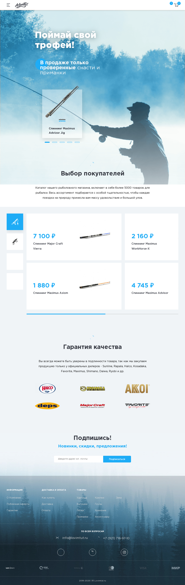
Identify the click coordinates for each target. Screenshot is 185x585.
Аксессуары (102, 517)
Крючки (99, 498)
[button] (47, 142)
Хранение (100, 511)
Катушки (82, 504)
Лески (80, 511)
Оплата (46, 511)
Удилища (82, 498)
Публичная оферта (18, 504)
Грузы (98, 504)
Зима (119, 498)
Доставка (47, 504)
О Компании (14, 498)
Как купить (48, 498)
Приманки (82, 517)
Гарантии (12, 511)
